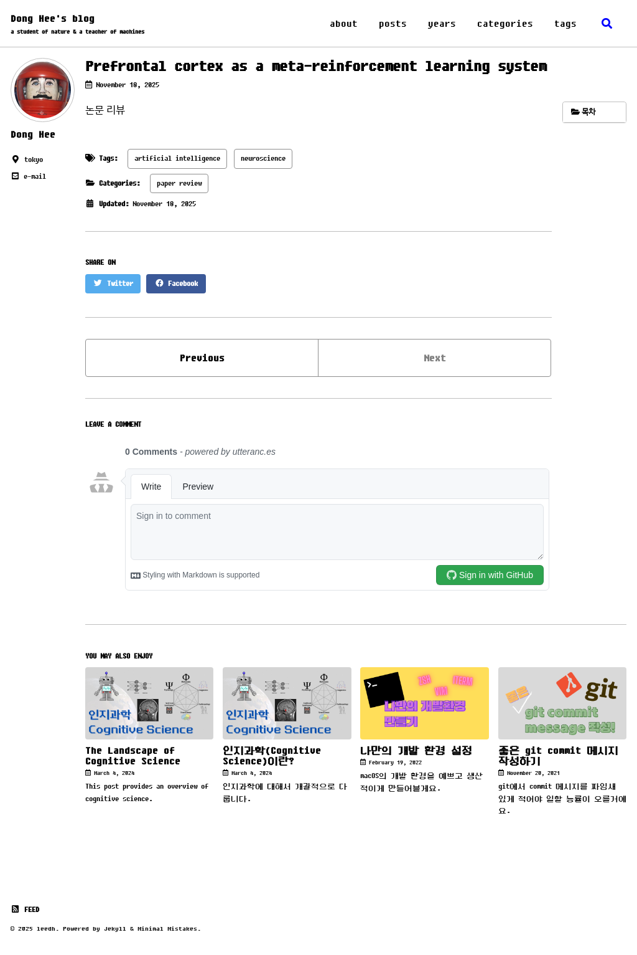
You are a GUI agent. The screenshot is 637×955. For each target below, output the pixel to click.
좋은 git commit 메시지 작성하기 (558, 755)
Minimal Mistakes (167, 928)
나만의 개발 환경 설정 (416, 750)
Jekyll (115, 928)
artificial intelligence (177, 158)
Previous (202, 358)
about (344, 23)
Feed (25, 909)
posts (393, 23)
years (442, 23)
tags (565, 23)
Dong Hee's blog (77, 24)
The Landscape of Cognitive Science (132, 755)
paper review (179, 183)
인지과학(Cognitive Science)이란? (272, 755)
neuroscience (263, 158)
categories (505, 23)
